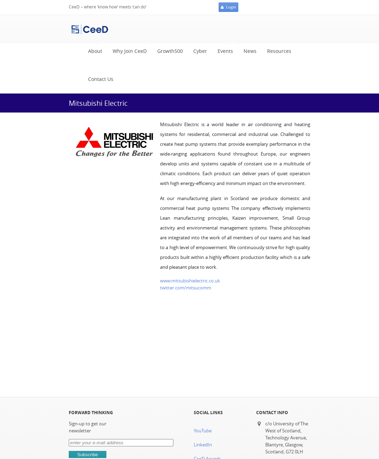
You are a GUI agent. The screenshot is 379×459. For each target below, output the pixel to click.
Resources (279, 51)
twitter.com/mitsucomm (185, 288)
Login (228, 7)
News (250, 51)
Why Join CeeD (127, 49)
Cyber (200, 51)
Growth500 (170, 51)
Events (223, 49)
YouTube (203, 431)
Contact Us (100, 79)
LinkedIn (203, 445)
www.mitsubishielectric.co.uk (190, 281)
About (93, 49)
